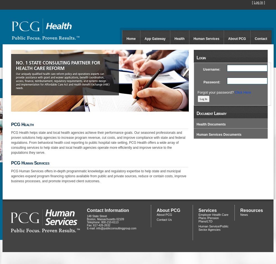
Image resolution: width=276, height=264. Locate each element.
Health (179, 39)
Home (131, 39)
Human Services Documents (219, 135)
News (244, 214)
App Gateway (155, 39)
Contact (261, 39)
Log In (258, 2)
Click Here (243, 92)
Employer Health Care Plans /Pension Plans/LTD (213, 218)
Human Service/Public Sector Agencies (213, 228)
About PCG (237, 39)
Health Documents (211, 124)
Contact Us (164, 219)
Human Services (206, 39)
